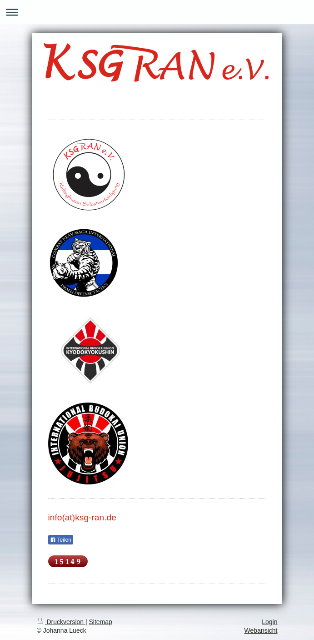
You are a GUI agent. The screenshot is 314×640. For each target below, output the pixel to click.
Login (269, 621)
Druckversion (61, 621)
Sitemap (100, 621)
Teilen (60, 540)
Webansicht (261, 630)
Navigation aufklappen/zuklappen (157, 12)
